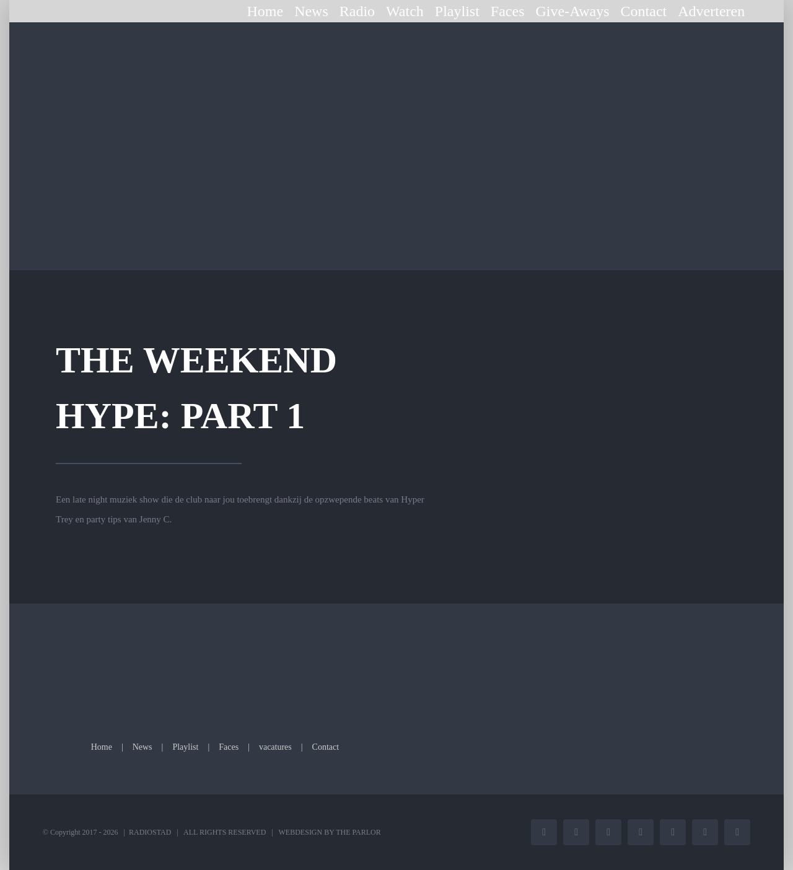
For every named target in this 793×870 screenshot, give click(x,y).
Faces (229, 747)
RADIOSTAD (150, 832)
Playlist (185, 747)
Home (101, 747)
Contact (326, 747)
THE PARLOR (358, 832)
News (142, 747)
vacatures (275, 747)
